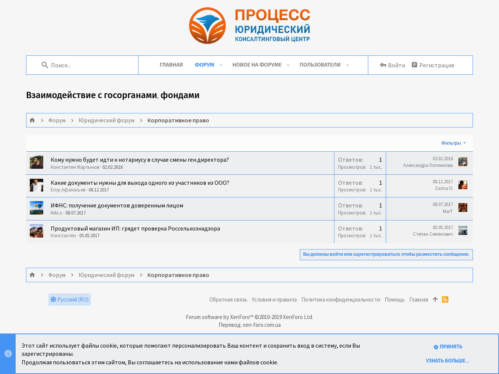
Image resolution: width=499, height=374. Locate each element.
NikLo (56, 213)
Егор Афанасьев (68, 190)
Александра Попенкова (428, 165)
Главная (418, 299)
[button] (221, 65)
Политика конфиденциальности (340, 299)
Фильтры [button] (451, 143)
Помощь (395, 299)
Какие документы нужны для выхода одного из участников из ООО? (140, 182)
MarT (448, 211)
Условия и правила (274, 299)
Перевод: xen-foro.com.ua (250, 324)
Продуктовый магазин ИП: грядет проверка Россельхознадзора (135, 228)
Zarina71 (444, 188)
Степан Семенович (433, 234)
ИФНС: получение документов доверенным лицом (117, 205)
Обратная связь (228, 299)
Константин (63, 235)
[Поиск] (86, 65)
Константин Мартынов (75, 167)
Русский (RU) (70, 299)
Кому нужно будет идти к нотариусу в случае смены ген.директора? (140, 159)
